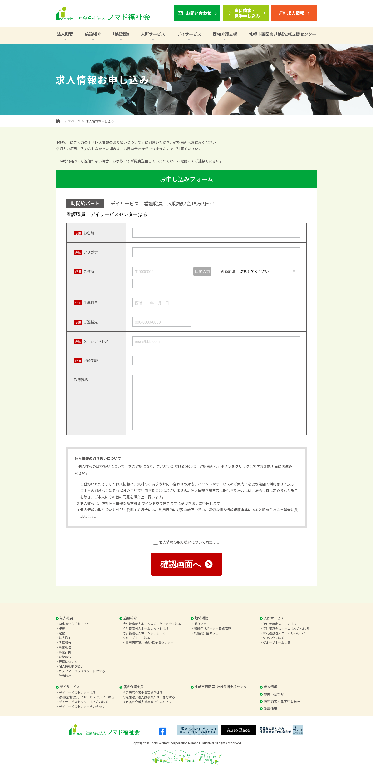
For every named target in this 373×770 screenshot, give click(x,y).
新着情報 (268, 708)
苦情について (68, 661)
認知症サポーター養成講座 (212, 628)
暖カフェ (200, 623)
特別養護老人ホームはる (280, 623)
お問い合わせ (272, 694)
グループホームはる (136, 637)
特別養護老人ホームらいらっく (144, 633)
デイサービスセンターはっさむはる (83, 702)
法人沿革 (65, 637)
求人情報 (268, 686)
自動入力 (202, 271)
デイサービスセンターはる (77, 692)
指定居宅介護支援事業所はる (143, 692)
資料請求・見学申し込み (280, 701)
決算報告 (65, 642)
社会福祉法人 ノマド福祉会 (103, 13)
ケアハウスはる (273, 637)
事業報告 (65, 647)
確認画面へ (186, 564)
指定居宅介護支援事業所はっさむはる (149, 697)
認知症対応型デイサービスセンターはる (86, 697)
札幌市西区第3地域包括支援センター (282, 34)
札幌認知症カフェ (206, 633)
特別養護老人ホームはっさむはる (146, 628)
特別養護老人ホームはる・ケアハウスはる (152, 623)
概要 (62, 628)
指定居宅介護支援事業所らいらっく (147, 702)
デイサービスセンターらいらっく (82, 706)
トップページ (71, 121)
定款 (62, 633)
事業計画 (65, 652)
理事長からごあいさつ (74, 623)
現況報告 (65, 657)
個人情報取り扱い (71, 666)
